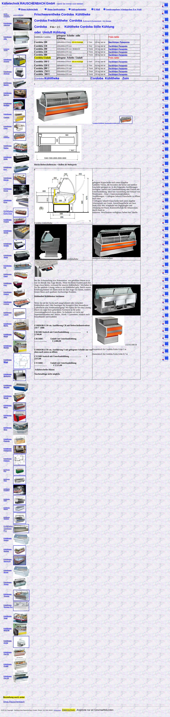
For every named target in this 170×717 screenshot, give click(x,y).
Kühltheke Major (8, 335)
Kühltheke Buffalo (8, 104)
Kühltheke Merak (8, 397)
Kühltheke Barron (8, 94)
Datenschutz (68, 710)
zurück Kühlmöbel (18, 15)
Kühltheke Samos (7, 508)
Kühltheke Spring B (8, 560)
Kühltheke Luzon (8, 314)
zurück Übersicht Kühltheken (7, 15)
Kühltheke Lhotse (8, 303)
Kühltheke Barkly (8, 84)
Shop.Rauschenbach (14, 702)
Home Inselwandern (56, 9)
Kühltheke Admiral (8, 24)
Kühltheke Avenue (8, 73)
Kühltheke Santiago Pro (8, 528)
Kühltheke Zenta (8, 642)
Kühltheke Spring (8, 550)
